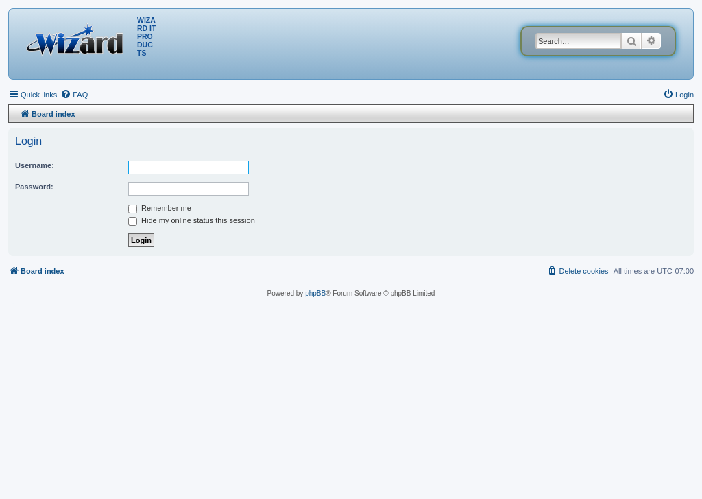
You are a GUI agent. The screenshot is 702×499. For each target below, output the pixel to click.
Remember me (159, 208)
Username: (34, 165)
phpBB (315, 293)
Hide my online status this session (191, 220)
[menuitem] (74, 94)
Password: (34, 187)
